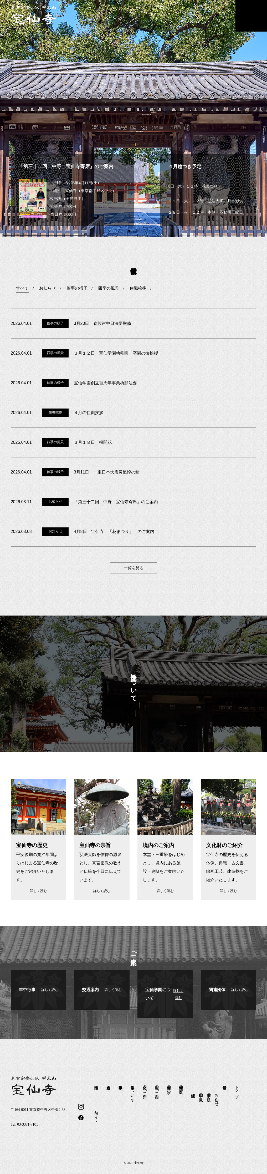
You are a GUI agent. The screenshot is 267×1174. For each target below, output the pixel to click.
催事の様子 (209, 1093)
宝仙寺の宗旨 (169, 1085)
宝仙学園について (133, 1092)
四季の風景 (201, 1093)
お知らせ (217, 1097)
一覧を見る (133, 568)
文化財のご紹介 (145, 1087)
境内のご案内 (157, 1087)
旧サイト (96, 1115)
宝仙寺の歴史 (181, 1085)
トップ (237, 1089)
